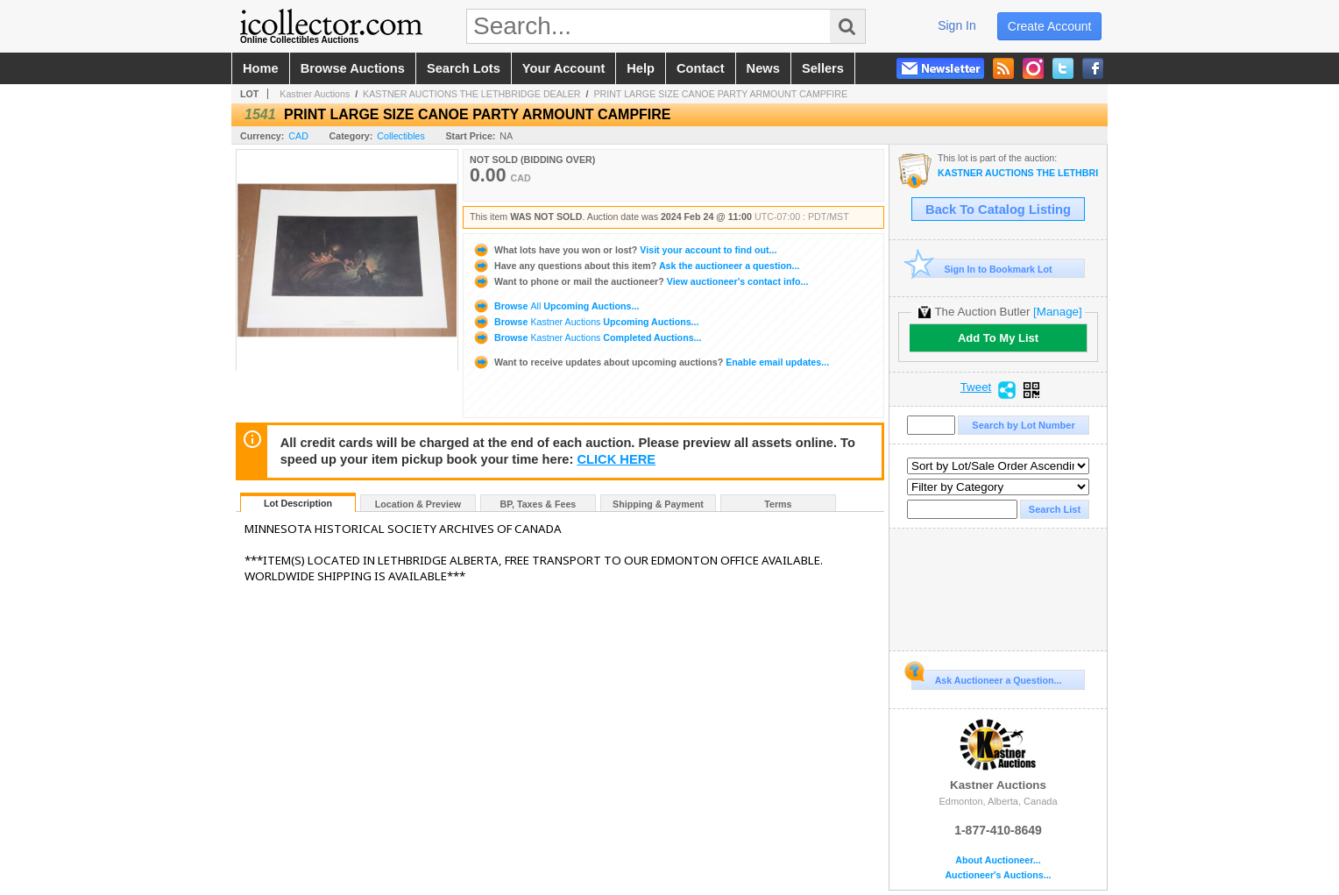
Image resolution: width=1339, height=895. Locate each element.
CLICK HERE (616, 459)
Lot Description (298, 503)
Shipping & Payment (658, 504)
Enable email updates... (650, 362)
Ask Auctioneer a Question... (986, 677)
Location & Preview (418, 504)
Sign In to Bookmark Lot (981, 269)
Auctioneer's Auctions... (998, 875)
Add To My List (998, 338)
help (641, 68)
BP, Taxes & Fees (538, 504)
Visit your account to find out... (624, 250)
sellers (823, 68)
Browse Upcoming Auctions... (555, 306)
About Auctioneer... (997, 860)
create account (1050, 26)
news (763, 68)
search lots (463, 68)
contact (701, 68)
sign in (957, 25)
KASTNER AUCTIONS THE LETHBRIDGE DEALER (472, 94)
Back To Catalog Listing (998, 209)
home (261, 68)
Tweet (976, 387)
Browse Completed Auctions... (586, 337)
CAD (298, 136)
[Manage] (1057, 311)
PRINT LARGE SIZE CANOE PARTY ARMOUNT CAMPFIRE (720, 94)
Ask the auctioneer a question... (635, 265)
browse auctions (353, 68)
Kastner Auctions (315, 94)
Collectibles (401, 136)
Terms (777, 504)
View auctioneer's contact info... (640, 281)
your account (563, 68)
